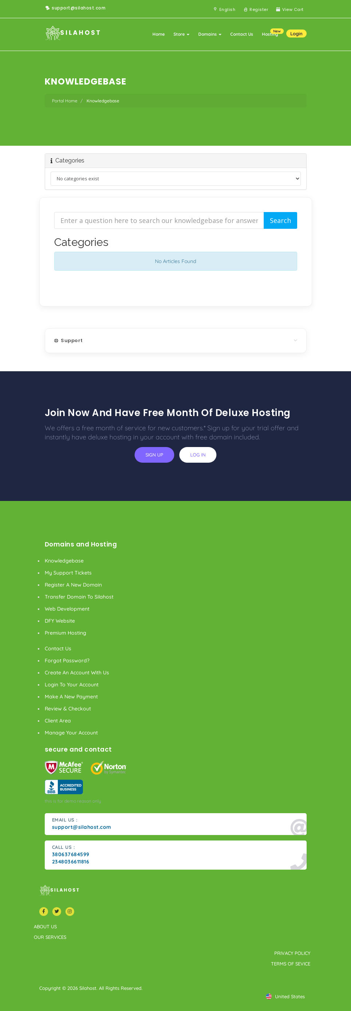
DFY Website (60, 621)
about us (45, 926)
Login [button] (296, 33)
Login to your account (72, 684)
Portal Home (64, 100)
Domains (210, 34)
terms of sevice (290, 964)
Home (158, 34)
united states (285, 996)
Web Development (67, 609)
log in (198, 455)
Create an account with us (77, 672)
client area (58, 720)
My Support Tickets (68, 572)
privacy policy (292, 953)
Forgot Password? (67, 660)
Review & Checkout (68, 708)
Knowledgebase (64, 560)
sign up (154, 455)
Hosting (272, 32)
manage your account (71, 732)
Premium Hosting (65, 633)
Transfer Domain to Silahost (79, 596)
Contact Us (241, 34)
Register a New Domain (73, 584)
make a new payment (71, 696)
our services (50, 937)
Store (181, 34)
